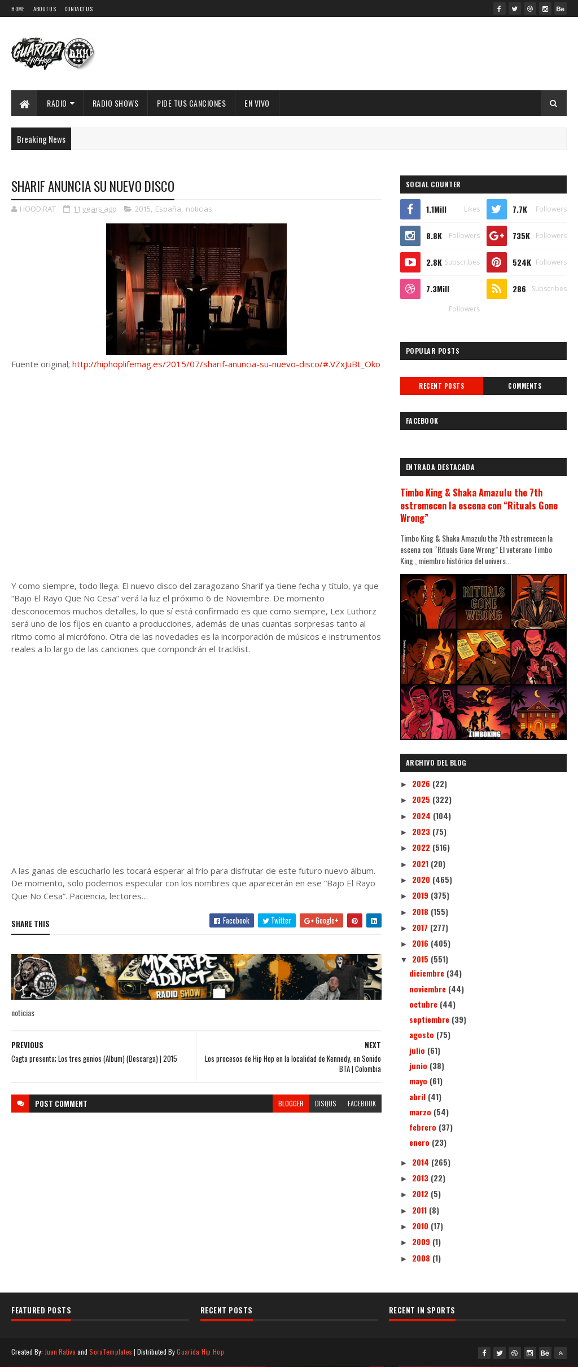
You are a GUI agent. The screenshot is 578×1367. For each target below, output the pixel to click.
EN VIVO (257, 103)
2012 (421, 1193)
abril (418, 1096)
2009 (422, 1241)
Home (17, 9)
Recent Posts (441, 385)
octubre (424, 1004)
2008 (422, 1258)
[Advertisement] (196, 475)
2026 (422, 783)
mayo (419, 1081)
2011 (420, 1210)
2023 (422, 831)
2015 (143, 209)
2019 (421, 895)
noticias (199, 209)
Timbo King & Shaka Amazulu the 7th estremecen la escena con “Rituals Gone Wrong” (479, 505)
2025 (422, 799)
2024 (422, 815)
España (168, 209)
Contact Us (78, 9)
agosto (422, 1034)
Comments (524, 385)
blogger (291, 1103)
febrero (424, 1127)
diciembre (427, 973)
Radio (57, 103)
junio (419, 1065)
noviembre (428, 989)
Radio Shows (116, 103)
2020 (422, 879)
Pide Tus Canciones (191, 103)
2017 (421, 927)
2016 (421, 943)
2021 (421, 863)
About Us (44, 9)
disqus (325, 1103)
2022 (422, 847)
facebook (362, 1103)
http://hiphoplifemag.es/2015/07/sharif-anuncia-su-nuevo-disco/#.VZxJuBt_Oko (226, 364)
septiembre (430, 1019)
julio (418, 1050)
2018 (421, 911)
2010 (421, 1226)
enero (420, 1142)
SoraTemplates (110, 1351)
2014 (421, 1162)
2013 (421, 1178)
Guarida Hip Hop (200, 1351)
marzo (421, 1112)
